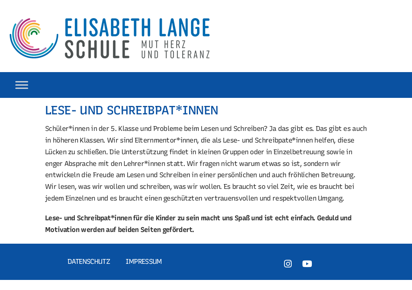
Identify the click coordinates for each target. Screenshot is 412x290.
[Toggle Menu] (21, 85)
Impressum (144, 261)
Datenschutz (89, 261)
